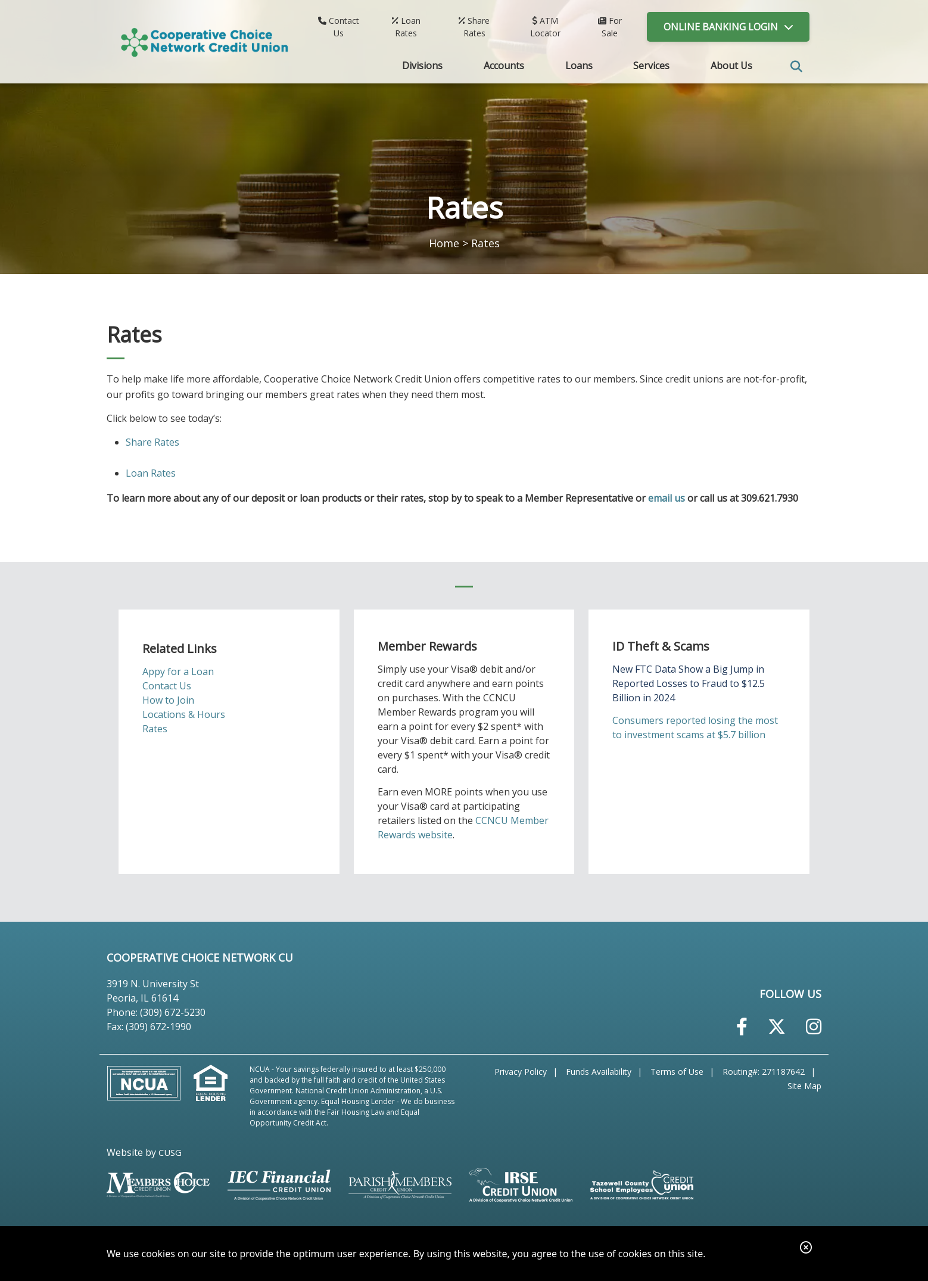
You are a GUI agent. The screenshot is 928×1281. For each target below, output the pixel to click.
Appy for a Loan (178, 671)
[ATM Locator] (545, 26)
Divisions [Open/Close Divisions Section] (422, 65)
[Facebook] (742, 1026)
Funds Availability (598, 1071)
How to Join (168, 700)
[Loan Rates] (406, 26)
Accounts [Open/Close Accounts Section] (504, 65)
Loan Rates (151, 473)
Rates (154, 728)
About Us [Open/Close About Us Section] (731, 65)
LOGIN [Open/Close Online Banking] (721, 26)
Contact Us (166, 685)
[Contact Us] (339, 26)
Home (444, 243)
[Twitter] (777, 1026)
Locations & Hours (183, 714)
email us (666, 498)
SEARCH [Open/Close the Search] (796, 67)
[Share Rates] (474, 26)
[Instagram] (813, 1026)
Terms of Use (676, 1071)
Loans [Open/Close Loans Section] (579, 65)
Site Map (804, 1086)
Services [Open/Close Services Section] (651, 65)
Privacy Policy (520, 1071)
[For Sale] (609, 26)
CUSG (170, 1152)
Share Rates (152, 442)
